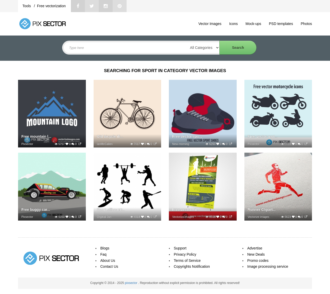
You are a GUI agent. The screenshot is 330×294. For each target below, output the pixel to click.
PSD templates (281, 24)
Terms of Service (187, 260)
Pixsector (27, 143)
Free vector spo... (187, 136)
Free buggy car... (35, 209)
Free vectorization (51, 6)
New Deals (256, 254)
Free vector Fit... (186, 209)
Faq (103, 254)
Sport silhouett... (111, 209)
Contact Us (109, 266)
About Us (107, 260)
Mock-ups (253, 24)
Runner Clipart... (262, 209)
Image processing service (267, 266)
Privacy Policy (185, 254)
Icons (233, 24)
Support (180, 248)
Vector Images (209, 24)
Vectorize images (183, 216)
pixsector (131, 283)
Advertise (254, 248)
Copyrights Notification (192, 266)
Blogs (104, 248)
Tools (27, 6)
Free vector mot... (263, 136)
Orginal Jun (104, 216)
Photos (306, 24)
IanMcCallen (105, 143)
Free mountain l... (36, 136)
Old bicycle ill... (110, 136)
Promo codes (257, 260)
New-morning (180, 143)
